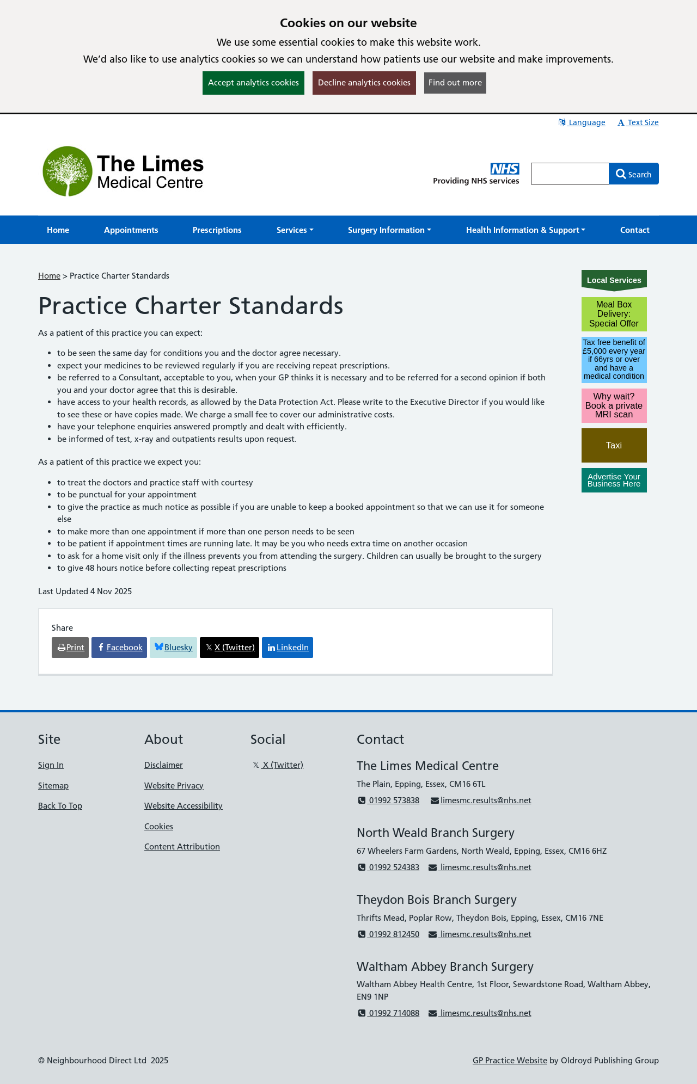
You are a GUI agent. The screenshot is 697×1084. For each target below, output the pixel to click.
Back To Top (60, 805)
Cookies (158, 826)
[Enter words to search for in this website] (570, 173)
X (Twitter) (276, 765)
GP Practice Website (510, 1060)
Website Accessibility (183, 805)
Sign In (51, 765)
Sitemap (53, 785)
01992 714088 (388, 1013)
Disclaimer (163, 765)
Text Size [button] (637, 122)
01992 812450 (388, 934)
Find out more (455, 82)
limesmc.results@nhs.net (480, 800)
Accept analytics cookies (253, 82)
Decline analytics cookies (364, 82)
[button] (295, 230)
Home (49, 275)
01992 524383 (388, 867)
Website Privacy (174, 785)
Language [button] (581, 122)
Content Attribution (182, 846)
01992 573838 (388, 800)
